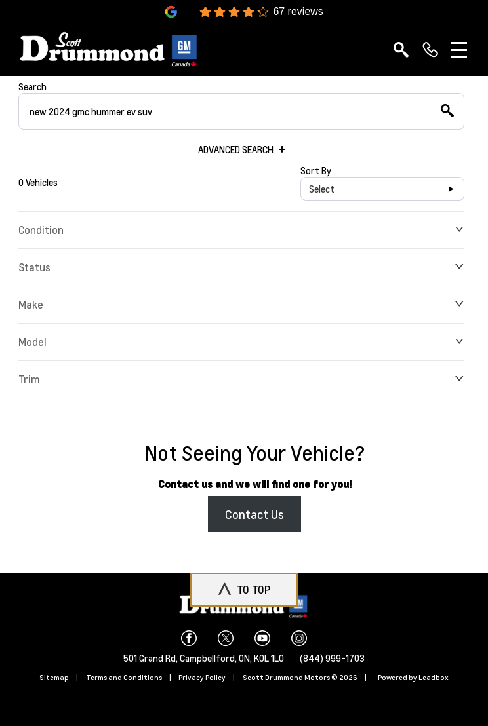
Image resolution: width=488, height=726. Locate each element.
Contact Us (254, 514)
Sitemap (54, 677)
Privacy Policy (202, 677)
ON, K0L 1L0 (261, 658)
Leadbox (433, 677)
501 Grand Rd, (151, 658)
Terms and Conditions (124, 677)
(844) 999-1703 (332, 658)
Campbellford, (209, 658)
